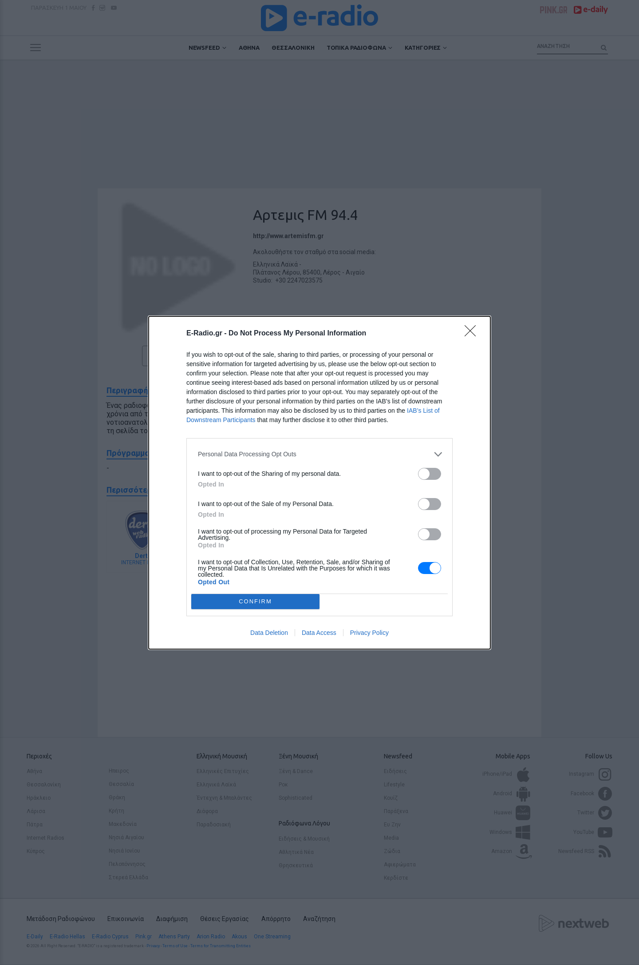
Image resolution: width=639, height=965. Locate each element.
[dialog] (319, 482)
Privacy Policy (369, 632)
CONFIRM (255, 601)
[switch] (429, 474)
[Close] (473, 333)
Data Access (319, 632)
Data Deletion (269, 632)
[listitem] (319, 454)
